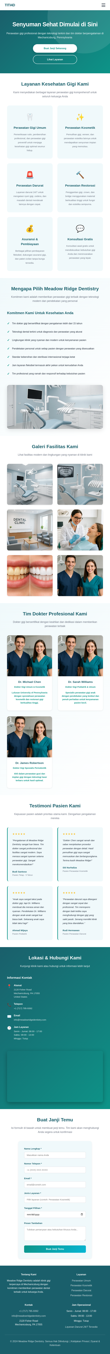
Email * (28, 1178)
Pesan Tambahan (33, 1223)
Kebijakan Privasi (80, 1341)
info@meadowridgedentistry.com (30, 1019)
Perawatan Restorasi (81, 1295)
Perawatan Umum (81, 1280)
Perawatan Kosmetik (81, 1285)
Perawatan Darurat (81, 1290)
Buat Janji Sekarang (55, 48)
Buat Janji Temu (55, 1249)
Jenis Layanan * (32, 1193)
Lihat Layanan (55, 59)
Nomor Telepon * (33, 1163)
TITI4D (10, 5)
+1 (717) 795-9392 (23, 1008)
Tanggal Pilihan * (33, 1208)
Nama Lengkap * (32, 1148)
